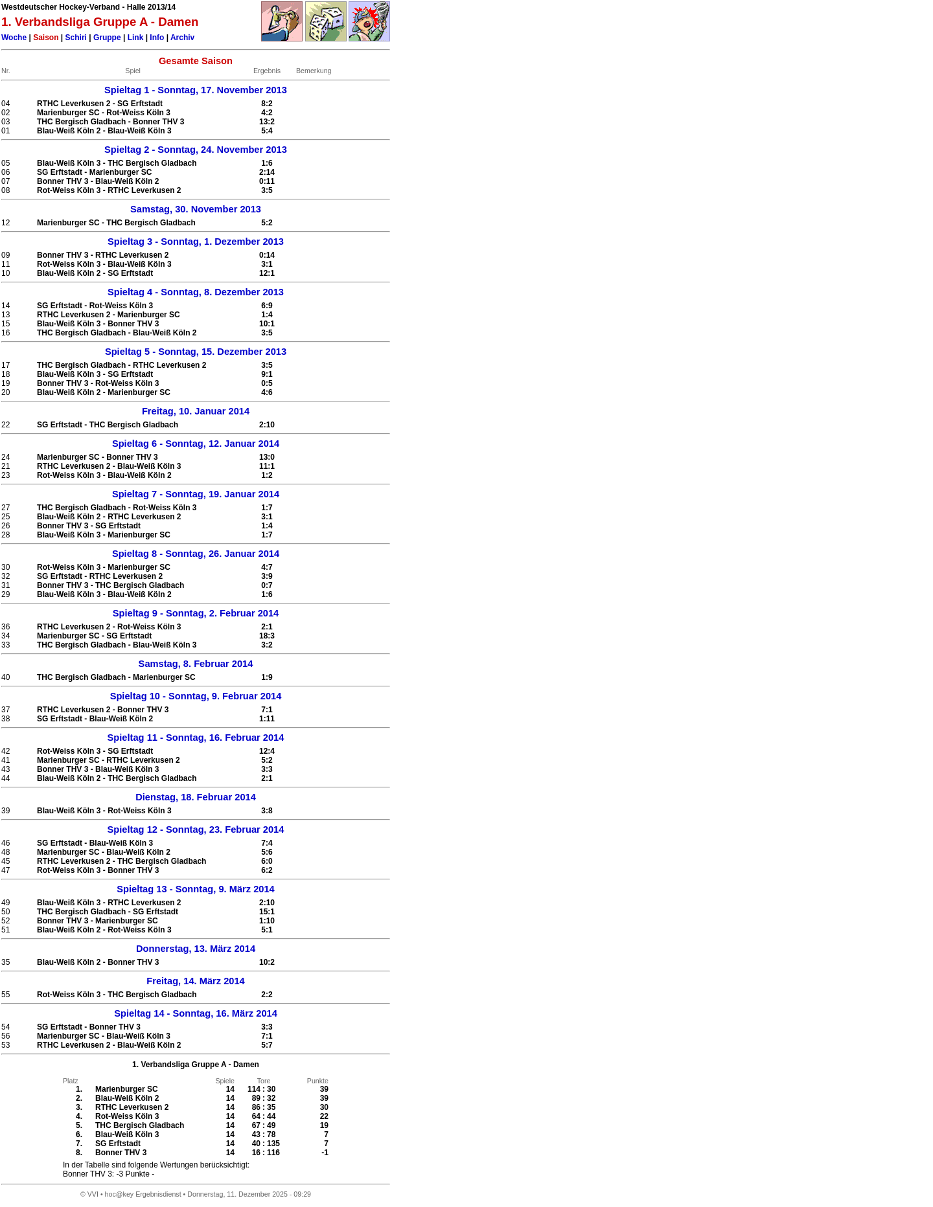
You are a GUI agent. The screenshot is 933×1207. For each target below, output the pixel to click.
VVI (92, 1194)
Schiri (76, 37)
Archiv (182, 37)
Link (136, 37)
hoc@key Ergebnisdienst (143, 1194)
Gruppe (107, 37)
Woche (14, 37)
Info (157, 37)
